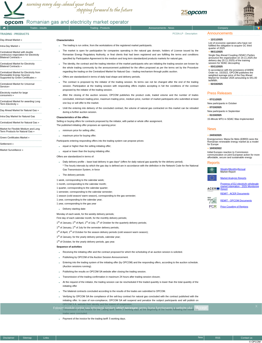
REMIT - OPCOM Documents (236, 200)
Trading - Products (100, 28)
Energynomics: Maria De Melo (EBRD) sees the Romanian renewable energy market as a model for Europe (233, 142)
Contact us (246, 337)
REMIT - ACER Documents (234, 193)
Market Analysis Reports (233, 178)
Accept (201, 308)
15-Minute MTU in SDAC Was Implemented (230, 119)
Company (223, 28)
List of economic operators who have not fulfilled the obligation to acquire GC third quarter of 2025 (230, 45)
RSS (217, 337)
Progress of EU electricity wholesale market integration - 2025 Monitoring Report (239, 186)
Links (46, 337)
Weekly (224, 169)
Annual (241, 169)
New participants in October (222, 103)
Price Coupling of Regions (234, 206)
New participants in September (223, 111)
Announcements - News (161, 28)
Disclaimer (8, 337)
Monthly (233, 169)
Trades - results (38, 28)
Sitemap (27, 337)
